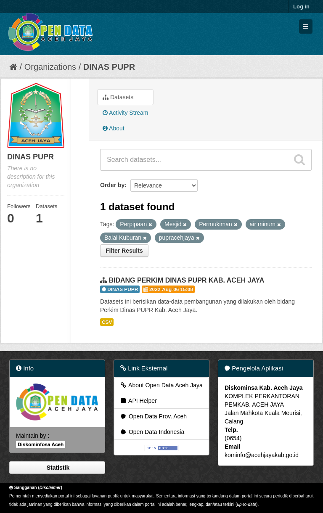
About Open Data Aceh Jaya (161, 385)
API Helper (138, 400)
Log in (301, 6)
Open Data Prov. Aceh (153, 416)
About (113, 128)
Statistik (57, 467)
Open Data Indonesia (151, 431)
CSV (107, 322)
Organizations (50, 66)
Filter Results (124, 250)
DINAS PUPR (109, 66)
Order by (112, 185)
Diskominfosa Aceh (41, 444)
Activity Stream (125, 112)
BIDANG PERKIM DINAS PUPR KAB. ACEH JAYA (186, 280)
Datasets (118, 97)
